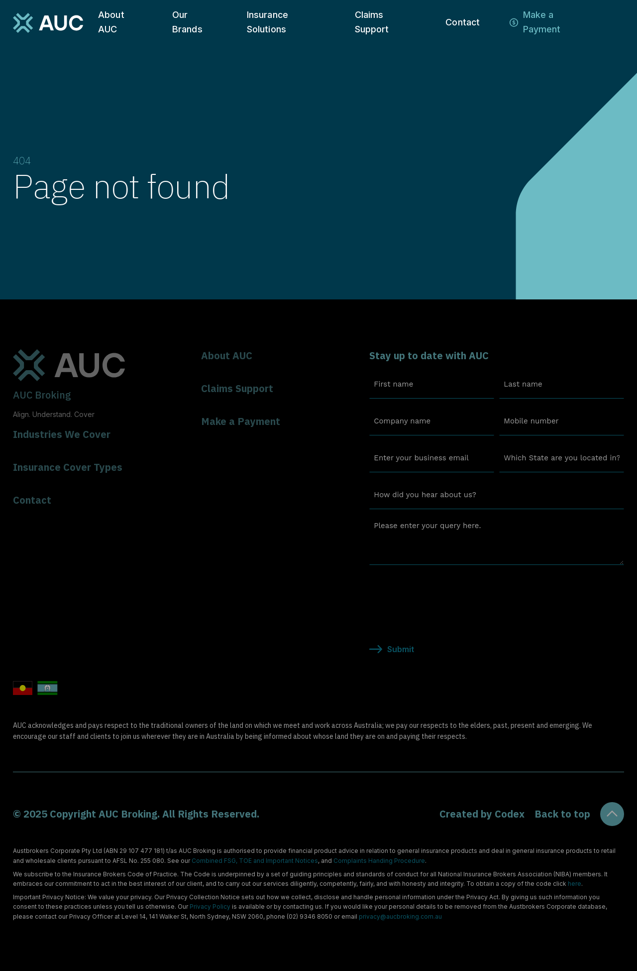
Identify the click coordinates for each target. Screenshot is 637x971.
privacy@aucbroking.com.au (400, 916)
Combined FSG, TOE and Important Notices (255, 860)
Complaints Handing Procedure (379, 860)
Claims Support (372, 21)
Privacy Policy (210, 906)
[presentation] (445, 592)
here (574, 883)
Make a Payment (542, 21)
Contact (462, 22)
